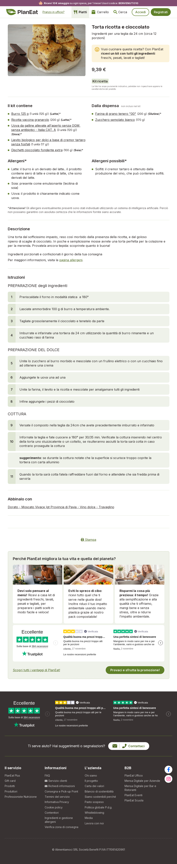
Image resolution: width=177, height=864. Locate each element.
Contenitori (52, 812)
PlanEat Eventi (133, 795)
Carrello (100, 12)
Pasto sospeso (94, 802)
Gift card (10, 780)
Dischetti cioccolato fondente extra (37, 150)
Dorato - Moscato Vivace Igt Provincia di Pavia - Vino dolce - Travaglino (61, 507)
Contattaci (128, 746)
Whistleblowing (94, 812)
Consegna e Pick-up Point (61, 791)
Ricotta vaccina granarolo (30, 120)
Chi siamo (91, 775)
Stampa (88, 540)
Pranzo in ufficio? (54, 12)
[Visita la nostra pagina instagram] (168, 779)
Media (89, 817)
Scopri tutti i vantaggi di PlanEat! (36, 670)
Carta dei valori (94, 786)
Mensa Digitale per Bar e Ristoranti (140, 787)
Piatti (80, 12)
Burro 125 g (20, 114)
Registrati (161, 12)
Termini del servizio (57, 796)
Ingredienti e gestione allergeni (59, 819)
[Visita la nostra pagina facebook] (168, 769)
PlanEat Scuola (134, 800)
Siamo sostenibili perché (100, 796)
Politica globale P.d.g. (98, 807)
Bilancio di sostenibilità (99, 791)
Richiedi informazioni (60, 786)
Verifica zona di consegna (61, 827)
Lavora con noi (94, 823)
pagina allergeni (70, 260)
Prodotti (10, 786)
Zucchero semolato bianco (115, 120)
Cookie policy (54, 807)
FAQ (47, 775)
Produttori (11, 791)
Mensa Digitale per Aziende (142, 780)
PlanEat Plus (12, 775)
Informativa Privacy (57, 802)
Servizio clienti (56, 780)
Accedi (140, 12)
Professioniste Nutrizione (21, 796)
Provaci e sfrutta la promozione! (135, 670)
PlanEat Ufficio (134, 775)
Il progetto (91, 780)
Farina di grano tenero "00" (115, 114)
